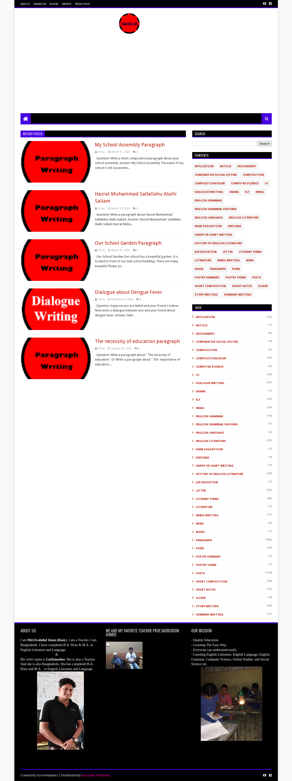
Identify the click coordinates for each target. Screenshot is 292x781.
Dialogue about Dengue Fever (128, 292)
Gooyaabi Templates (96, 775)
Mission (54, 4)
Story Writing (206, 294)
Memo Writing (228, 260)
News (250, 260)
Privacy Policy (82, 4)
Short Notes (242, 286)
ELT (247, 192)
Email (260, 192)
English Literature (244, 217)
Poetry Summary (207, 277)
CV (266, 183)
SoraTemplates (47, 775)
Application (204, 166)
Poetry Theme (235, 277)
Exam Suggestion (208, 226)
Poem (236, 269)
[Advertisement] (146, 76)
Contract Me (39, 4)
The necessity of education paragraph (137, 341)
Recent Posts (32, 133)
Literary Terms (250, 251)
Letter (228, 251)
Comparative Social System (216, 174)
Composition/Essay (210, 183)
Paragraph (218, 269)
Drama (234, 192)
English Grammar (208, 200)
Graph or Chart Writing (213, 234)
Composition (253, 174)
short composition (210, 286)
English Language (209, 217)
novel (199, 269)
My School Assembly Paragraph (130, 145)
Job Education (206, 251)
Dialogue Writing (209, 192)
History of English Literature (218, 243)
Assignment (246, 166)
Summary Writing (238, 294)
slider (263, 286)
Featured (234, 226)
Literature (203, 260)
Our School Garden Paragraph (128, 243)
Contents (66, 4)
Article (225, 166)
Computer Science (245, 183)
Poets (256, 277)
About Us (25, 4)
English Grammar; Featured (216, 209)
